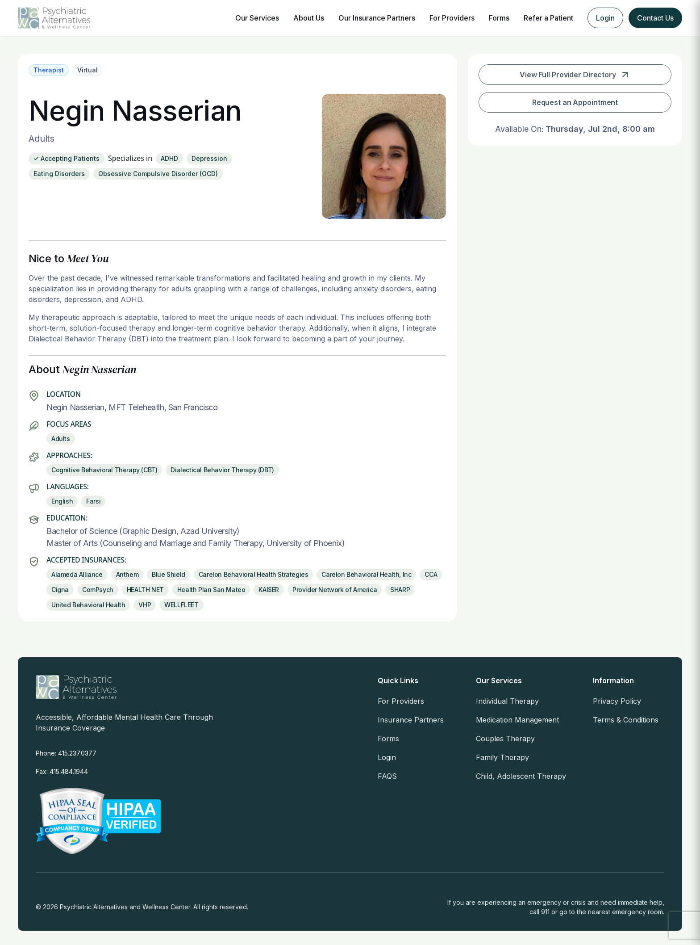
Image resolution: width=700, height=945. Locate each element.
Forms (499, 17)
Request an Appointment (575, 102)
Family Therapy (502, 757)
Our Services (257, 17)
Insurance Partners (411, 719)
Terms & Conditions (625, 719)
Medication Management (517, 719)
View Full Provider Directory (575, 74)
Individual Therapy (507, 701)
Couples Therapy (505, 738)
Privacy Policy (617, 701)
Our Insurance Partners (376, 17)
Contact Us (655, 17)
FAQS (387, 776)
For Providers (452, 17)
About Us (308, 17)
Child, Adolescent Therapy (521, 776)
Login (605, 17)
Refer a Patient (548, 17)
